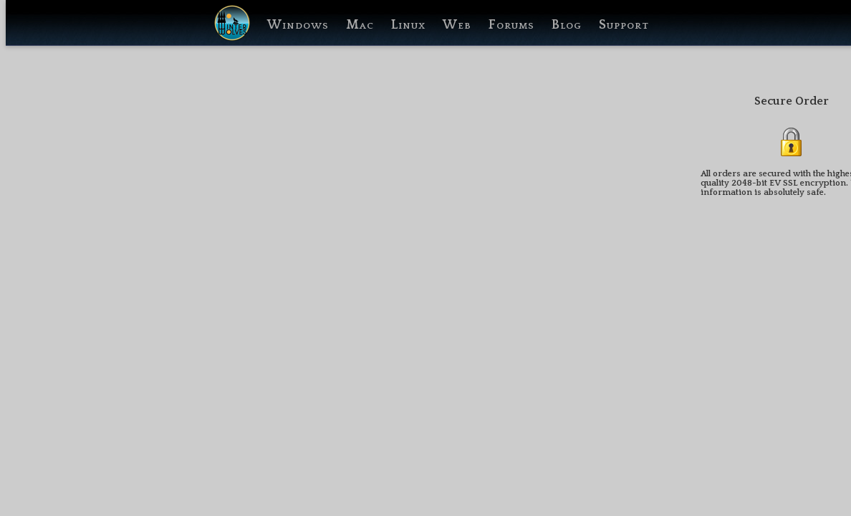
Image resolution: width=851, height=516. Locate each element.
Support (624, 25)
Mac (360, 25)
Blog (567, 25)
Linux (408, 25)
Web (457, 25)
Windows (298, 25)
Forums (511, 25)
